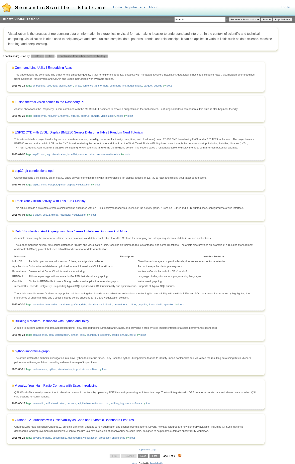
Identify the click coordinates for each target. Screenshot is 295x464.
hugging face (134, 85)
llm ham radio (90, 403)
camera (95, 115)
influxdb (107, 304)
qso (107, 403)
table (91, 154)
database (64, 304)
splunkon (169, 304)
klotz (169, 85)
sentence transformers (95, 85)
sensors (82, 154)
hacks (120, 115)
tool (101, 403)
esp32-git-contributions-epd (34, 170)
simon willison (90, 369)
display (71, 184)
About (153, 7)
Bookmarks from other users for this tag (82, 56)
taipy (82, 334)
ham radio (38, 403)
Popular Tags (135, 7)
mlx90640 (53, 115)
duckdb (158, 85)
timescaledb (155, 304)
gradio (115, 334)
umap (78, 85)
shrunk (124, 334)
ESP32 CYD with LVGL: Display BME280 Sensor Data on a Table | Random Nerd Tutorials (79, 132)
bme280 (72, 154)
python (74, 334)
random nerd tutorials (108, 154)
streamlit (105, 334)
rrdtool (132, 304)
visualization (66, 85)
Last (154, 455)
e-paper (52, 184)
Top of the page (147, 449)
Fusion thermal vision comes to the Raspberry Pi (49, 102)
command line (118, 85)
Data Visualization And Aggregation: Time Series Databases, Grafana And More (71, 231)
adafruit (85, 115)
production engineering (112, 437)
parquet (148, 85)
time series (51, 304)
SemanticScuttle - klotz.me (61, 7)
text (49, 85)
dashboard (93, 334)
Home (117, 7)
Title (49, 56)
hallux (133, 334)
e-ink (44, 184)
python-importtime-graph (32, 351)
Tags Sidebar (282, 19)
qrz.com (71, 403)
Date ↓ (37, 56)
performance (40, 369)
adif (48, 403)
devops (37, 437)
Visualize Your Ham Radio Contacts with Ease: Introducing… (58, 385)
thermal (64, 115)
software (137, 403)
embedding (39, 85)
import (77, 369)
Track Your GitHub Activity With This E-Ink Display (50, 201)
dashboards (75, 437)
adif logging (117, 403)
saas (128, 403)
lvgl (48, 154)
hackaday (65, 214)
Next (143, 455)
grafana (75, 304)
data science (40, 334)
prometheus (121, 304)
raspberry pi (39, 115)
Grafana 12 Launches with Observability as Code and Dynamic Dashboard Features (74, 420)
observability (60, 437)
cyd (43, 154)
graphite (142, 304)
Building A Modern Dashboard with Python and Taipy (52, 321)
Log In (285, 7)
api (79, 403)
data (54, 85)
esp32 (36, 154)
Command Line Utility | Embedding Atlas (43, 67)
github (61, 184)
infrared (74, 115)
